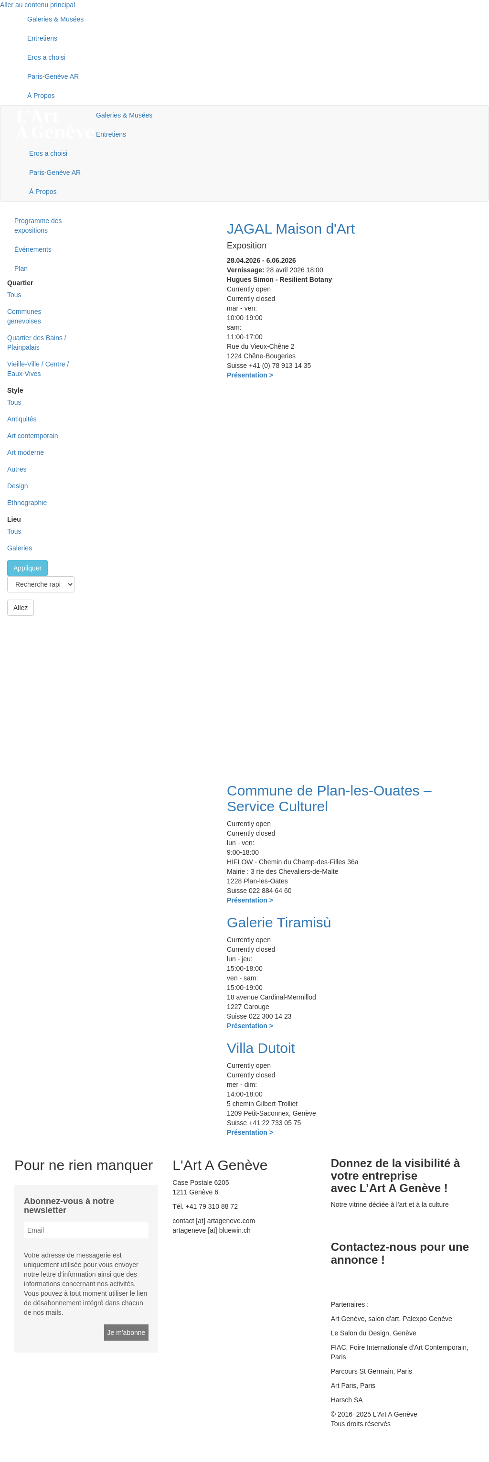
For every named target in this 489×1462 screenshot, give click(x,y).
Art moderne (25, 452)
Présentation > (250, 375)
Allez (20, 608)
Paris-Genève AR (53, 76)
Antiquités (21, 419)
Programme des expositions (38, 225)
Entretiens (42, 38)
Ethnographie (27, 502)
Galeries (19, 548)
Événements (33, 249)
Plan (21, 268)
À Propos (41, 95)
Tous (14, 295)
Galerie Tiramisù (279, 922)
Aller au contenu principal (37, 5)
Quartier (20, 283)
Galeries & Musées (55, 19)
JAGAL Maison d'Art (291, 228)
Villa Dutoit (261, 1048)
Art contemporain (32, 436)
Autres (16, 469)
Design (17, 486)
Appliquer (27, 568)
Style (15, 390)
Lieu (14, 519)
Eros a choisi (46, 57)
